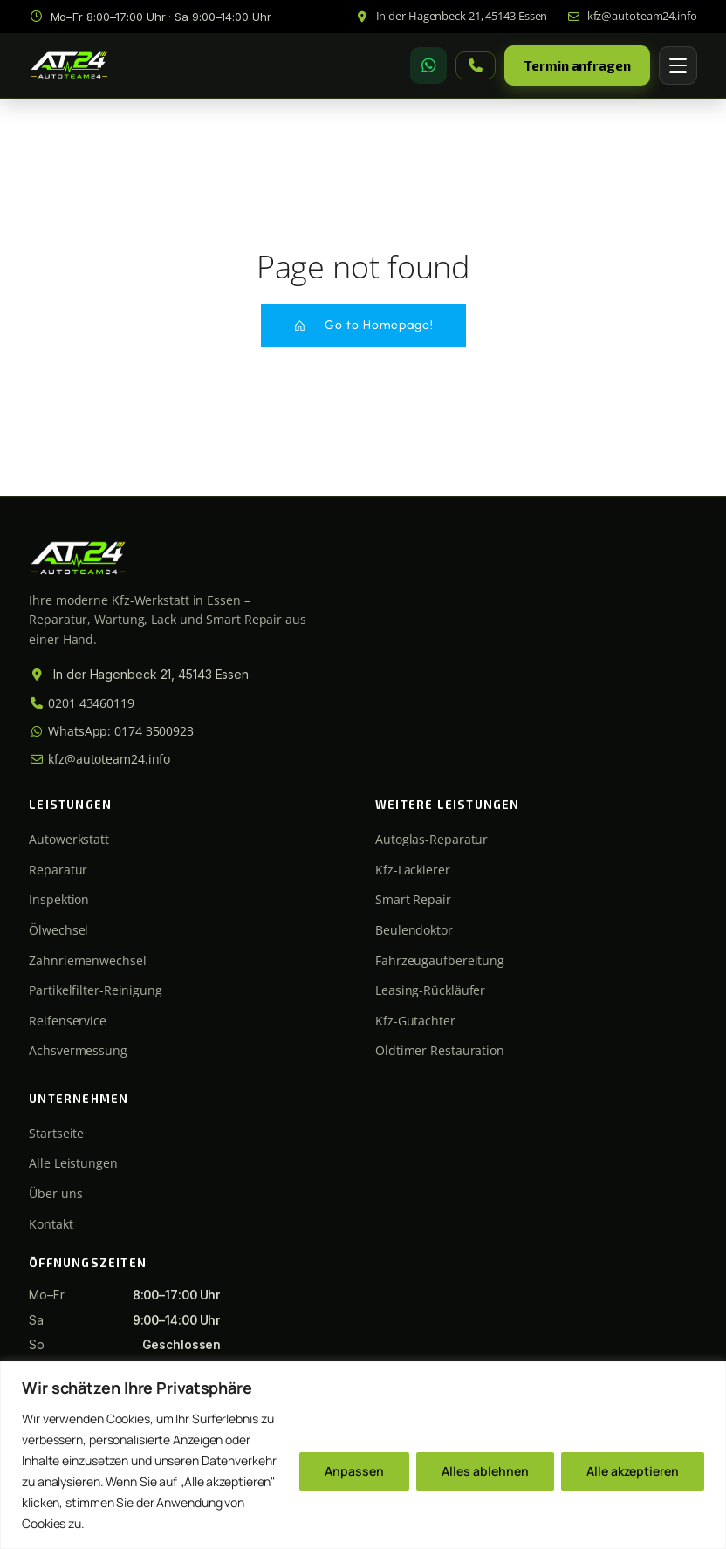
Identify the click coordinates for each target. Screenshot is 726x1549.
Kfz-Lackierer (412, 869)
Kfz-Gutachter (415, 1020)
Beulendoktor (414, 930)
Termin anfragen (577, 65)
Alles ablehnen (485, 1471)
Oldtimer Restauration (439, 1050)
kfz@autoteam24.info (99, 759)
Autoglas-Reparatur (431, 839)
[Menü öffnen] (678, 65)
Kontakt (50, 1224)
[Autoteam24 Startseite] (69, 65)
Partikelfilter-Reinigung (95, 990)
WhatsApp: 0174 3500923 (111, 731)
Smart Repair (413, 899)
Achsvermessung (78, 1050)
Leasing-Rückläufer (430, 990)
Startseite (56, 1133)
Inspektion (59, 899)
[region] (363, 1455)
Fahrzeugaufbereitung (439, 960)
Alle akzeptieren (632, 1471)
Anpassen (354, 1471)
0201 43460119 (81, 703)
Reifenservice (67, 1020)
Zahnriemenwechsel (87, 960)
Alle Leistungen (73, 1163)
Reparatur (58, 869)
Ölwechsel (58, 930)
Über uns (55, 1193)
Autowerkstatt (69, 839)
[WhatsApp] (428, 65)
